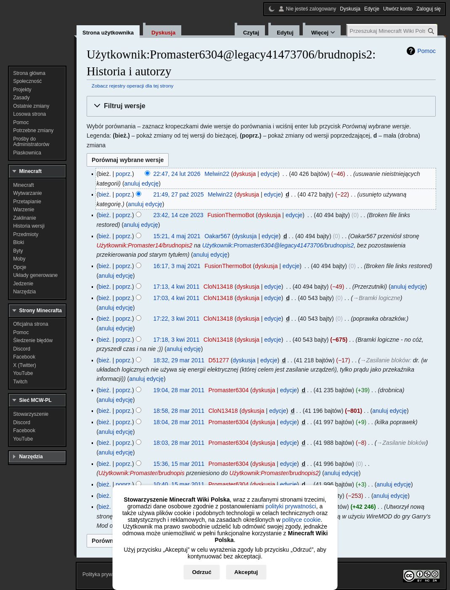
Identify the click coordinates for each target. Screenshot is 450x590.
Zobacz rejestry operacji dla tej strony (133, 85)
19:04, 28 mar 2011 (179, 390)
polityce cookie (301, 519)
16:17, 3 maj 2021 (177, 266)
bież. (104, 194)
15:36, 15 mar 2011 (179, 463)
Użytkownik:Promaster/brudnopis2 (273, 473)
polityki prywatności (290, 506)
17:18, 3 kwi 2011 (177, 339)
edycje (269, 173)
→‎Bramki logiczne (376, 298)
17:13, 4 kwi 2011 (177, 286)
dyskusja (244, 173)
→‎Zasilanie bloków (384, 360)
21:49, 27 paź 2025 (179, 194)
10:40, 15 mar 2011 (179, 484)
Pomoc (426, 51)
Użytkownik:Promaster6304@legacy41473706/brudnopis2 (278, 245)
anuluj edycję (141, 183)
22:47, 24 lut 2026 (177, 173)
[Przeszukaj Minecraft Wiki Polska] (392, 31)
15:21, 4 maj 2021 (177, 236)
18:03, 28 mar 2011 (179, 442)
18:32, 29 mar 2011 (179, 360)
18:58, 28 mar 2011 (179, 410)
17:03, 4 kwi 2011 (177, 298)
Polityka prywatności (105, 574)
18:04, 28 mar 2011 (179, 422)
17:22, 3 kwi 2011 (177, 318)
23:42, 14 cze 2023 (179, 215)
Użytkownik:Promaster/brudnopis (141, 473)
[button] (261, 106)
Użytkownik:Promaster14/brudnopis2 (144, 245)
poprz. (124, 173)
